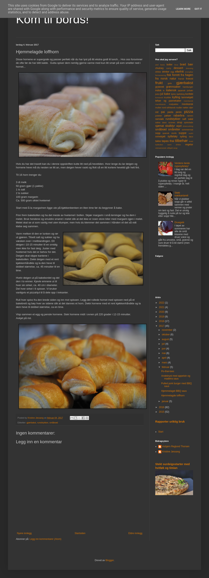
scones (171, 122)
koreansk (159, 97)
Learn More (183, 9)
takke (158, 141)
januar (165, 401)
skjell (179, 126)
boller (169, 64)
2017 (162, 326)
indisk (158, 90)
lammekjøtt (187, 97)
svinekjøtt (160, 136)
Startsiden (80, 533)
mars (165, 362)
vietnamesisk (160, 148)
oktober (166, 334)
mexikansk (187, 104)
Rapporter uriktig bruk (170, 421)
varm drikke (174, 145)
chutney (159, 68)
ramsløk (159, 119)
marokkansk (160, 104)
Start (160, 431)
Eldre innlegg (135, 533)
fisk (169, 75)
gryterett (159, 86)
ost (156, 112)
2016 (162, 407)
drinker (165, 71)
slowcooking (188, 126)
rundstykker (42, 422)
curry (168, 68)
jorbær (190, 90)
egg (172, 72)
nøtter (185, 107)
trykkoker (159, 145)
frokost (189, 78)
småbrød (53, 422)
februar (166, 367)
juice (157, 94)
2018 (162, 321)
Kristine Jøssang (171, 451)
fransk (181, 79)
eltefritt (179, 71)
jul (161, 93)
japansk (181, 90)
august (166, 339)
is (163, 90)
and (156, 65)
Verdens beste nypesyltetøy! (182, 164)
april (164, 357)
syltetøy (173, 136)
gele (170, 83)
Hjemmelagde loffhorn (173, 395)
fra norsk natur (165, 78)
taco (191, 136)
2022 (162, 302)
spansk (165, 133)
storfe (174, 133)
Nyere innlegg (24, 533)
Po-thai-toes (167, 371)
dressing (189, 68)
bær (190, 64)
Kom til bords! (52, 19)
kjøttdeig (181, 94)
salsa (157, 122)
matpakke (173, 104)
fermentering (160, 75)
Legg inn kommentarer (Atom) (45, 539)
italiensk (171, 90)
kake (167, 93)
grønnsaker (173, 86)
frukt (159, 83)
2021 (162, 307)
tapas (165, 141)
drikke (158, 72)
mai (164, 353)
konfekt (189, 94)
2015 (162, 411)
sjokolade (188, 122)
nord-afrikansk (168, 107)
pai (163, 111)
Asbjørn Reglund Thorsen (175, 446)
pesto (179, 112)
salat (190, 119)
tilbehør (181, 141)
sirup (179, 122)
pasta (170, 112)
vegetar (189, 144)
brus (176, 65)
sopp (157, 133)
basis (162, 65)
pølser (167, 115)
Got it (198, 9)
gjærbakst (31, 422)
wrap (175, 148)
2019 (162, 316)
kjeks (173, 94)
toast (191, 141)
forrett (176, 75)
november (167, 330)
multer (158, 107)
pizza (188, 112)
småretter (174, 129)
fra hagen (187, 75)
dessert (178, 68)
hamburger (188, 87)
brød (183, 64)
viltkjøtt (170, 148)
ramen (190, 115)
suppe (182, 133)
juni (164, 348)
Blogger (109, 560)
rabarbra (179, 115)
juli (163, 343)
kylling (176, 97)
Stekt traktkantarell (181, 194)
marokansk (188, 101)
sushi (191, 133)
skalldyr (170, 125)
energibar (189, 72)
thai (172, 141)
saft (184, 119)
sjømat (159, 125)
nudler (179, 107)
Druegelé (179, 222)
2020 (162, 311)
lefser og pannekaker (168, 100)
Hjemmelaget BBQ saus (174, 391)
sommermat (187, 129)
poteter (158, 115)
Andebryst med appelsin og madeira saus (175, 377)
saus (164, 122)
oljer (191, 107)
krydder (167, 97)
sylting (183, 136)
